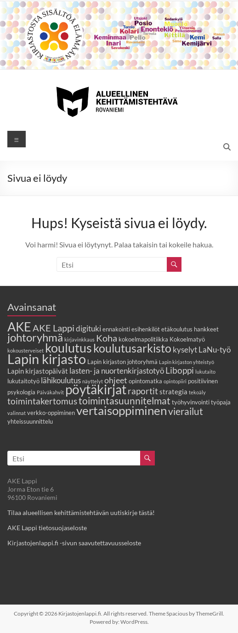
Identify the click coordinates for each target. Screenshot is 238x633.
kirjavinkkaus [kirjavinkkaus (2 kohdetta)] (79, 339)
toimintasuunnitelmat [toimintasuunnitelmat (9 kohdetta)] (124, 400)
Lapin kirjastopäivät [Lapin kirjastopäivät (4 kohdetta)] (37, 371)
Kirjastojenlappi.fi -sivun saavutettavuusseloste (74, 543)
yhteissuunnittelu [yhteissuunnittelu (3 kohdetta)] (30, 421)
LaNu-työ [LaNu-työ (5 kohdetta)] (214, 349)
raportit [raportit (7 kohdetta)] (143, 391)
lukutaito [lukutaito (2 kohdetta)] (205, 372)
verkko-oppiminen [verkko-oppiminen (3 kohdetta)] (51, 412)
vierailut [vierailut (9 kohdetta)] (185, 411)
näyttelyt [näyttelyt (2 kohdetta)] (92, 381)
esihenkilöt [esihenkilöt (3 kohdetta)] (145, 329)
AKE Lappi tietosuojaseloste (47, 528)
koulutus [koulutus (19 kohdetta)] (68, 347)
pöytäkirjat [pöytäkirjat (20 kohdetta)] (95, 389)
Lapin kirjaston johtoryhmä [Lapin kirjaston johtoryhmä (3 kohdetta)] (122, 361)
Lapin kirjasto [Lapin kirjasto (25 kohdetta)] (46, 359)
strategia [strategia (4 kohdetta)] (173, 391)
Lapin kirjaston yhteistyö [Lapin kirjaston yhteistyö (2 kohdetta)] (186, 362)
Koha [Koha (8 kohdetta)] (106, 337)
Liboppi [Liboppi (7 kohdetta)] (179, 370)
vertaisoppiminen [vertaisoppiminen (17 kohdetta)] (121, 410)
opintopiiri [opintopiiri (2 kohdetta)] (175, 381)
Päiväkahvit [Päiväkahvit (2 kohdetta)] (50, 392)
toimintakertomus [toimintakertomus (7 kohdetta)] (42, 401)
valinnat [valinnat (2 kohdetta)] (16, 413)
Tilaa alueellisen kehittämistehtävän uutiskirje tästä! (81, 512)
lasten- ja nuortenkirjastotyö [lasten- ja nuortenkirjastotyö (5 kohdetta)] (116, 370)
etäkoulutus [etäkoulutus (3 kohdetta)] (177, 329)
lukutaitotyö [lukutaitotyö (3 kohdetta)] (23, 381)
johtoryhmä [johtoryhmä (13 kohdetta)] (35, 337)
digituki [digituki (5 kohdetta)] (88, 328)
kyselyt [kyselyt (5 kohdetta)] (185, 349)
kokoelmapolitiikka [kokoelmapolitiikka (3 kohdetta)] (143, 339)
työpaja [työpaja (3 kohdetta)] (221, 402)
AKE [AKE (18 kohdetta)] (19, 326)
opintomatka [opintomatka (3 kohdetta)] (145, 381)
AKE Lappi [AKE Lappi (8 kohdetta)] (53, 327)
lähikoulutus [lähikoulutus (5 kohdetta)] (61, 380)
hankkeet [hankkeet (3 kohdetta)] (206, 329)
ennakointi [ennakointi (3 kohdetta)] (116, 329)
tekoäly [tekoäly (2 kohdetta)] (197, 392)
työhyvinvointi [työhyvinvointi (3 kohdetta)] (191, 402)
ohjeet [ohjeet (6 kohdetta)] (115, 380)
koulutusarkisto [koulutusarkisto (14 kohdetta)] (132, 348)
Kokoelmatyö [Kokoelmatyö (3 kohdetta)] (187, 339)
